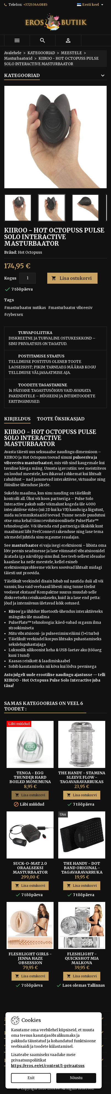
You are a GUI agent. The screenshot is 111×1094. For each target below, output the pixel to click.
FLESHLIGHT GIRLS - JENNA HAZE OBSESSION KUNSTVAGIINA (30, 960)
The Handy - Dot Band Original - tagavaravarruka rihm (81, 870)
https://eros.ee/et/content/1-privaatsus (48, 1065)
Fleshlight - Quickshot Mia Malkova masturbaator (82, 960)
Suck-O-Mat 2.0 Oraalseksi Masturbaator (30, 868)
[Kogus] (27, 278)
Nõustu (76, 1078)
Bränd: (10, 252)
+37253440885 (35, 4)
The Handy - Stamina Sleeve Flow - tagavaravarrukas (81, 777)
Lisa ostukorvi (71, 278)
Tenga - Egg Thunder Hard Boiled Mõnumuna (30, 777)
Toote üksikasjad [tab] (61, 419)
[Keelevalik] (91, 4)
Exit (31, 1078)
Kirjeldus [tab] (17, 419)
